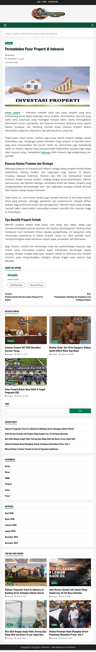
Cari (7, 405)
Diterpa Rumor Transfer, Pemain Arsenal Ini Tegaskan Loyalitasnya (31, 450)
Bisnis (7, 473)
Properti (9, 43)
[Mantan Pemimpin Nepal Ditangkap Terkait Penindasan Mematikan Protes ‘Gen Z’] (70, 616)
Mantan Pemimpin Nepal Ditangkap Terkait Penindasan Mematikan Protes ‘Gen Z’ (37, 445)
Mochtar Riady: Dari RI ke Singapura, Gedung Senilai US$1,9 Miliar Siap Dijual (70, 351)
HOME (7, 479)
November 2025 (11, 544)
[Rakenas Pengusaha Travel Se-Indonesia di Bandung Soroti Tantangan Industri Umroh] (26, 574)
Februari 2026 (10, 526)
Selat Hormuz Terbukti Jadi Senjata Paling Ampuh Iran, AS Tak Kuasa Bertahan (36, 435)
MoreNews (57, 649)
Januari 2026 (10, 532)
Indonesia (45, 152)
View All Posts (38, 284)
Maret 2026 (9, 521)
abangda (11, 55)
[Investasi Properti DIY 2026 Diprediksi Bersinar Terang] (26, 332)
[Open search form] (93, 25)
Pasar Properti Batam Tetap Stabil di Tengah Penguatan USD (25, 393)
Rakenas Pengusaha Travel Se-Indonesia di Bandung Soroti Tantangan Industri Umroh (39, 430)
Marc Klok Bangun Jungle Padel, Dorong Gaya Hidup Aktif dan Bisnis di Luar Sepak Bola (40, 440)
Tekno (7, 491)
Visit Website (17, 284)
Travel (7, 497)
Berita (7, 468)
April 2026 (9, 515)
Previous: (26, 297)
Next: (69, 297)
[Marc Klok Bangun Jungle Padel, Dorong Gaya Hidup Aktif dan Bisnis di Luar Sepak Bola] (26, 616)
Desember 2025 (11, 538)
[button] (5, 25)
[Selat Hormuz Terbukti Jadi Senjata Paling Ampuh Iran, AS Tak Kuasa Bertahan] (70, 574)
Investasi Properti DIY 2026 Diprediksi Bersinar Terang (23, 351)
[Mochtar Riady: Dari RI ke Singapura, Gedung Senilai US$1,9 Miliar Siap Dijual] (70, 332)
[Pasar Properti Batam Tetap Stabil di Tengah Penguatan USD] (26, 374)
